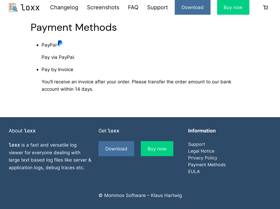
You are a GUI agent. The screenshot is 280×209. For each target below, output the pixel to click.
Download (193, 7)
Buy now (233, 7)
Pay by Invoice (57, 69)
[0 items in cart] (265, 7)
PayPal (52, 45)
